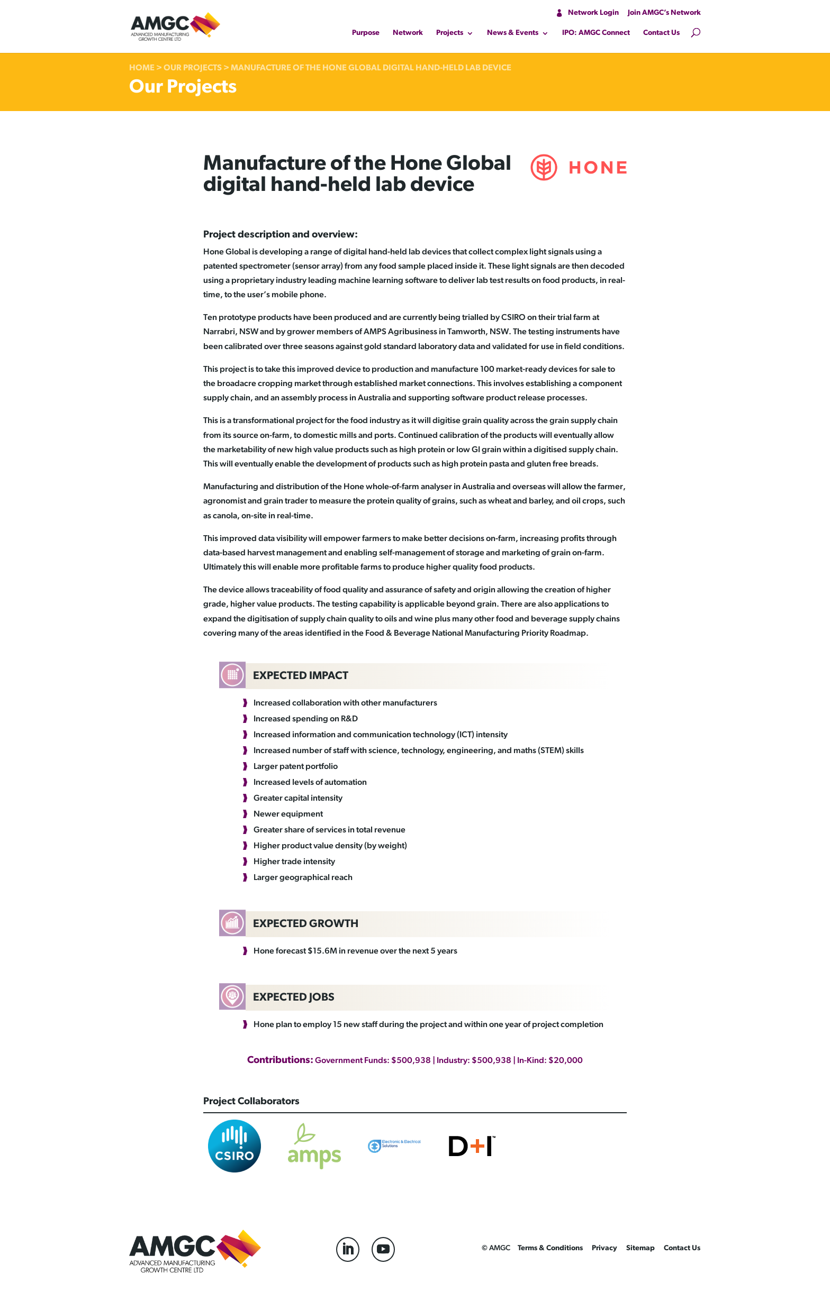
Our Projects (193, 68)
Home (142, 68)
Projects (449, 33)
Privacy (604, 1248)
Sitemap (640, 1248)
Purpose (366, 33)
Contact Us (661, 33)
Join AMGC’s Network (664, 13)
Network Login (593, 13)
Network (408, 33)
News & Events (512, 33)
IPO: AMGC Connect (596, 33)
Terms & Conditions (550, 1248)
